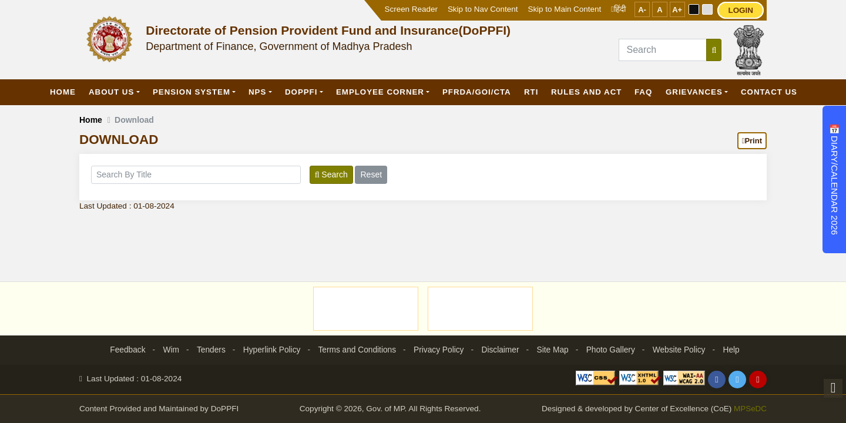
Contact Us (769, 92)
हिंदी (618, 9)
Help (735, 349)
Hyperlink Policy (269, 349)
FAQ (643, 92)
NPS (257, 92)
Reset (371, 174)
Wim (167, 349)
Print (752, 140)
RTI (531, 92)
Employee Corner (380, 92)
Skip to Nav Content (483, 9)
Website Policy (683, 349)
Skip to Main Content (564, 9)
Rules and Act (586, 92)
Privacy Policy (439, 349)
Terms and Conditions (355, 349)
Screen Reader (411, 9)
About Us (111, 92)
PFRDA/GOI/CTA (476, 92)
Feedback (123, 349)
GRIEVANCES (694, 92)
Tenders (208, 349)
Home (63, 92)
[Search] (663, 50)
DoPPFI (301, 92)
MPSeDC (750, 409)
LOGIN (740, 10)
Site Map (554, 349)
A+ (677, 9)
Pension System (191, 92)
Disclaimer (501, 349)
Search (331, 174)
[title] (196, 175)
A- (642, 9)
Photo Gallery (613, 349)
